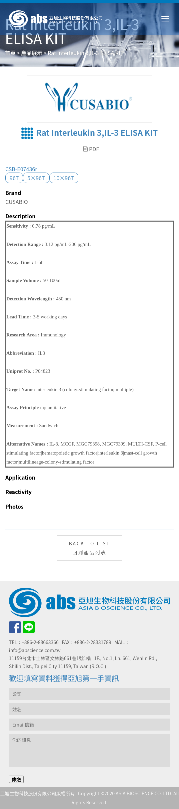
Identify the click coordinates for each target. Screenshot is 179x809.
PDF (91, 149)
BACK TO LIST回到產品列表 (89, 548)
